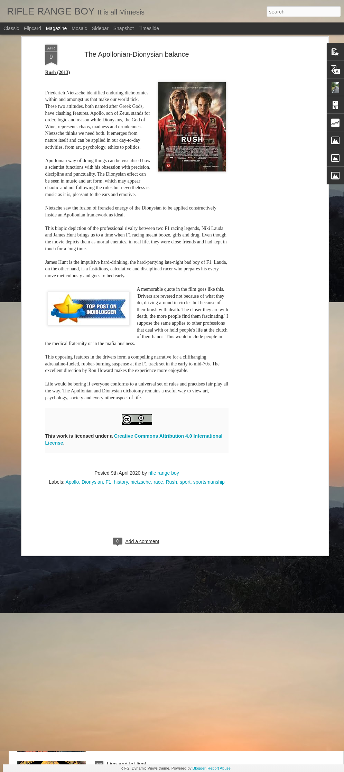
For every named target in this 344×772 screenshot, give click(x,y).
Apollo (72, 329)
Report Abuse (219, 768)
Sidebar (100, 28)
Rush (171, 329)
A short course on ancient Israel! (146, 686)
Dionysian (92, 329)
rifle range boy (163, 320)
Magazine (56, 28)
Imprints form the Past (134, 529)
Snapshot (123, 28)
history (121, 329)
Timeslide (149, 28)
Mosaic (79, 28)
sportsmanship (209, 329)
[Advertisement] (137, 366)
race (158, 329)
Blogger (199, 768)
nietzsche (140, 329)
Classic (11, 28)
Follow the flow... (127, 450)
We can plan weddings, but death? (149, 607)
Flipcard (32, 28)
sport (185, 329)
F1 (108, 329)
